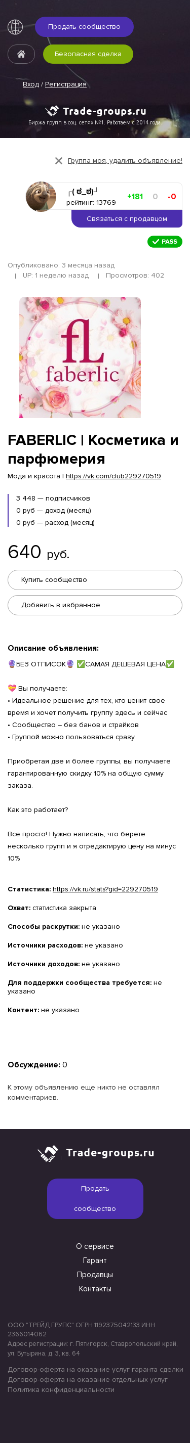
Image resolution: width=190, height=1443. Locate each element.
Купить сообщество (54, 579)
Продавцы (95, 1274)
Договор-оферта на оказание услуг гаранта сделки (95, 1369)
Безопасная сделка (88, 54)
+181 (135, 197)
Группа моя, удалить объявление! (125, 160)
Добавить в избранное (60, 605)
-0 (172, 197)
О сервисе (95, 1246)
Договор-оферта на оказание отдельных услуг (88, 1379)
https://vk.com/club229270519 (113, 476)
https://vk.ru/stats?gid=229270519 (105, 889)
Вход (31, 84)
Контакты (95, 1288)
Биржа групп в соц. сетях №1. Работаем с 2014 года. (95, 122)
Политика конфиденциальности (61, 1389)
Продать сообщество (84, 26)
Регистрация (66, 84)
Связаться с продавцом (127, 218)
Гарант (95, 1260)
